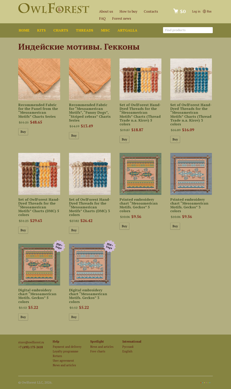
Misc (105, 30)
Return (57, 356)
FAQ (102, 18)
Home (24, 30)
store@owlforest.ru (31, 342)
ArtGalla (127, 30)
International (131, 341)
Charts (60, 30)
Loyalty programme (65, 351)
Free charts (97, 351)
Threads (84, 30)
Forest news (121, 18)
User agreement (63, 360)
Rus (207, 11)
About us (106, 11)
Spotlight (97, 341)
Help (56, 341)
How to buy (128, 11)
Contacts (151, 11)
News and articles (64, 365)
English (127, 351)
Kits (41, 30)
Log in (196, 11)
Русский (128, 347)
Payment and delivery (67, 347)
